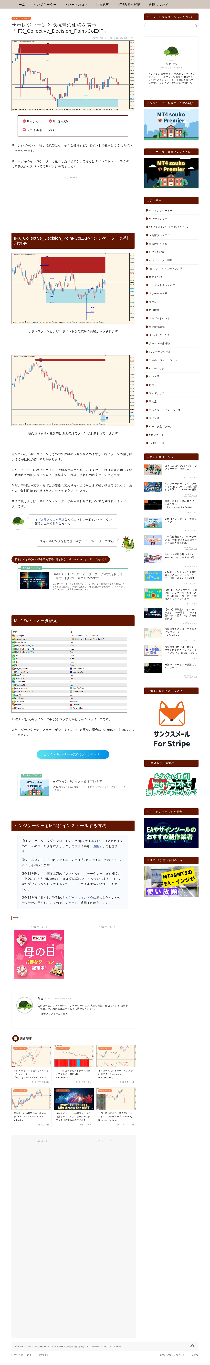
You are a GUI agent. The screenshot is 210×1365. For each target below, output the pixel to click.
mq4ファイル (157, 443)
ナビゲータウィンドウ (77, 903)
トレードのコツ (76, 4)
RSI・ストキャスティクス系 (165, 268)
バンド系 (154, 376)
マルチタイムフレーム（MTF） (167, 409)
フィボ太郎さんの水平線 (48, 519)
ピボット (154, 385)
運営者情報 (44, 1361)
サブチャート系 (158, 293)
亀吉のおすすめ (158, 243)
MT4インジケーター (21, 18)
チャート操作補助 (159, 343)
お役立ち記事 (157, 251)
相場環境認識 (157, 326)
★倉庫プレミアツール (162, 235)
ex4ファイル (156, 434)
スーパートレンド (159, 318)
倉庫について (158, 4)
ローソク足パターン (161, 426)
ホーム (20, 4)
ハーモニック (157, 368)
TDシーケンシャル (160, 351)
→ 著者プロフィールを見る (53, 1020)
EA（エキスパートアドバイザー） (169, 227)
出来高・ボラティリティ (163, 360)
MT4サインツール (159, 218)
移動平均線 (155, 276)
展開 (96, 852)
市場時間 (154, 310)
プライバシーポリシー (24, 1361)
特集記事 (102, 4)
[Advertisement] (73, 203)
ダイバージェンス (159, 335)
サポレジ (18, 924)
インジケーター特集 (161, 260)
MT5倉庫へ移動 (129, 4)
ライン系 (154, 418)
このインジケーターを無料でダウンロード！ (73, 757)
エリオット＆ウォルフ (162, 285)
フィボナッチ (157, 393)
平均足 (153, 401)
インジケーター (45, 4)
